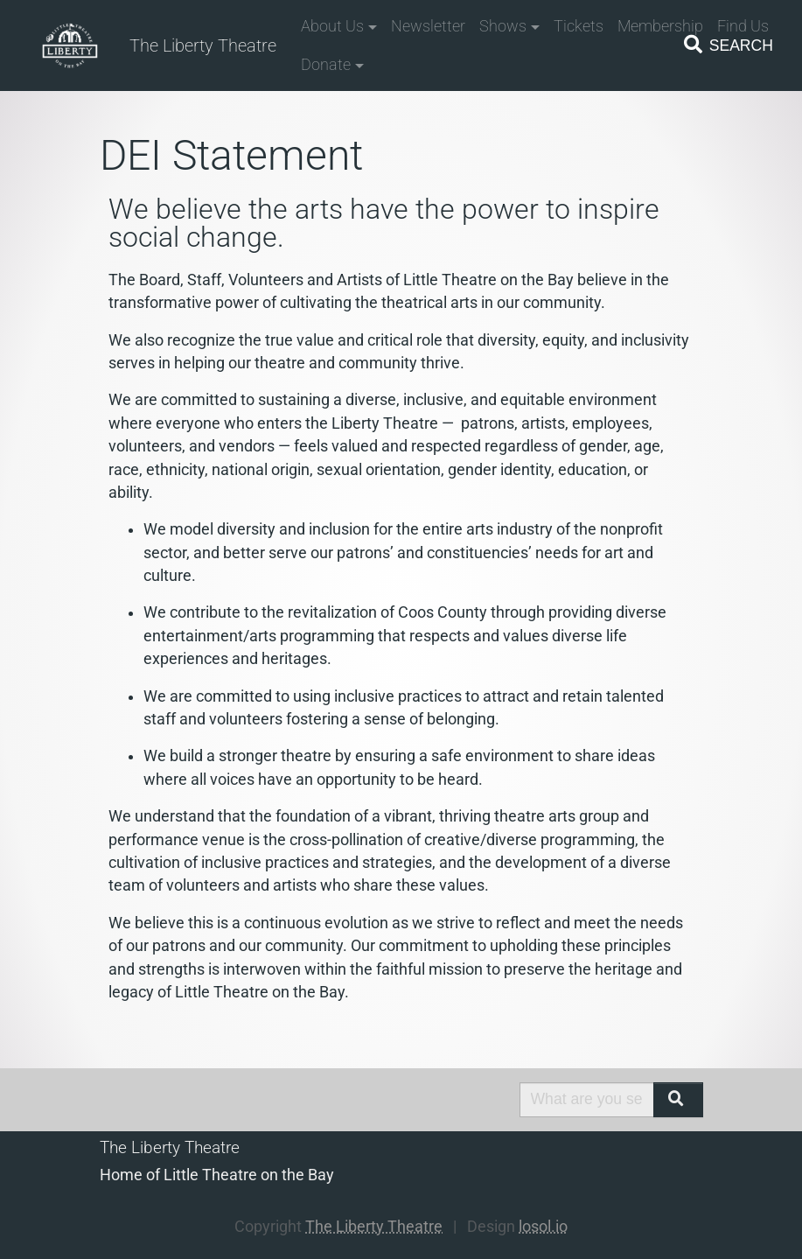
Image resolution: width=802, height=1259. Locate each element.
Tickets (578, 26)
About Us (332, 26)
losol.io (543, 1226)
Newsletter (428, 26)
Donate (326, 64)
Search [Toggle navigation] (727, 44)
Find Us (743, 26)
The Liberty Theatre (202, 45)
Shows (503, 26)
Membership (660, 26)
